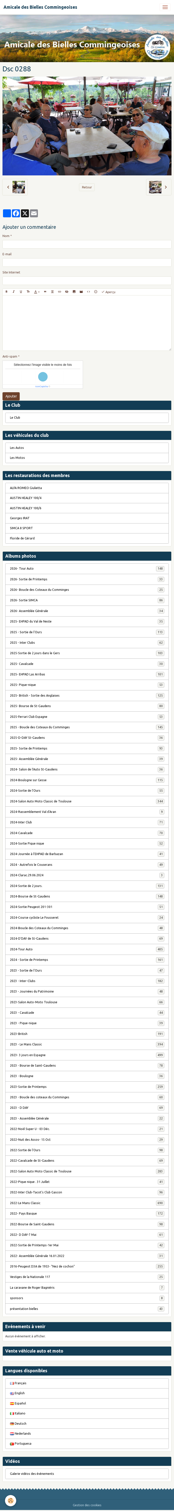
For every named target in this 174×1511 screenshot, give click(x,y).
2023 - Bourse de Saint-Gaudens (87, 1065)
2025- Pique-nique (87, 684)
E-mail (6, 254)
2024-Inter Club (87, 822)
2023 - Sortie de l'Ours (87, 970)
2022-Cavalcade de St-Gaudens (87, 1160)
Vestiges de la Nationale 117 (87, 1276)
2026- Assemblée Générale (87, 611)
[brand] (40, 7)
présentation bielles (87, 1308)
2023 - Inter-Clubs (87, 981)
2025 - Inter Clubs (87, 642)
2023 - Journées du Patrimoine (87, 991)
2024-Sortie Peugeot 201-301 (87, 906)
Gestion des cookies (87, 1505)
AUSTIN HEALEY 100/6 (25, 508)
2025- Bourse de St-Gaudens (87, 706)
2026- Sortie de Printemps (87, 579)
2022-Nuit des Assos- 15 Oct (87, 1139)
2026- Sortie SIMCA (87, 600)
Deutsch (18, 1423)
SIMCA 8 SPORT (21, 528)
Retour (87, 187)
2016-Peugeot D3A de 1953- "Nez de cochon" (87, 1266)
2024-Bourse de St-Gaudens (87, 896)
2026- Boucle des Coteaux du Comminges (87, 589)
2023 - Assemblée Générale (87, 1118)
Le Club (15, 417)
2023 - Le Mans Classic (87, 1044)
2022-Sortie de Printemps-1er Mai (87, 1245)
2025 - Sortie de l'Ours (87, 632)
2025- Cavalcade (87, 663)
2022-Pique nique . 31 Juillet (87, 1181)
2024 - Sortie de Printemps (87, 959)
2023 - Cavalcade (87, 1012)
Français (18, 1383)
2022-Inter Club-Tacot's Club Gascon (87, 1192)
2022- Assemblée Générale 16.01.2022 (87, 1256)
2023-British (87, 1033)
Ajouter (11, 396)
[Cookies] (10, 1500)
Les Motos (17, 457)
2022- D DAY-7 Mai (87, 1234)
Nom (5, 236)
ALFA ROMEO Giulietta (26, 488)
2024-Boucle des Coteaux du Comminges (87, 928)
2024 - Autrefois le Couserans (87, 864)
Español (18, 1403)
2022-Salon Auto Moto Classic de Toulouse (87, 1171)
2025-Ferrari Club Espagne (87, 716)
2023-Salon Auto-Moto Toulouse (87, 1002)
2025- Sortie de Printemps (87, 748)
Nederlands (20, 1433)
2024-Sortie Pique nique (87, 843)
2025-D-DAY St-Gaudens (87, 737)
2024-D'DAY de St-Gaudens (87, 938)
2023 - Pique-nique (87, 1023)
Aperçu (108, 292)
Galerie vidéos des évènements (32, 1473)
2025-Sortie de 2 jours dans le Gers (87, 653)
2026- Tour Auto (87, 568)
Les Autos (17, 447)
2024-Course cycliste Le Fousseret (87, 917)
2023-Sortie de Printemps (87, 1086)
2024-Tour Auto (87, 949)
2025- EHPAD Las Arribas (87, 674)
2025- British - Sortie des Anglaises (87, 695)
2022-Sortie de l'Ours (87, 1150)
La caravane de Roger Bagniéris (87, 1287)
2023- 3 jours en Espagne (87, 1055)
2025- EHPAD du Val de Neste (87, 621)
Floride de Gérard (22, 538)
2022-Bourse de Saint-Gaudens (87, 1224)
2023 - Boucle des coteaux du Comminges (87, 1097)
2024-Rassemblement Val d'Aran (87, 811)
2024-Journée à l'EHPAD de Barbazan (87, 854)
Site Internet (11, 272)
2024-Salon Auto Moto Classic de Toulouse (87, 801)
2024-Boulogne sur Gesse (87, 780)
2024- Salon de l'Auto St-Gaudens (87, 769)
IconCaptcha (41, 386)
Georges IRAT (20, 518)
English (17, 1393)
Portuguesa (20, 1443)
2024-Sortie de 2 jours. (87, 885)
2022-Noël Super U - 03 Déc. (87, 1129)
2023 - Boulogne (87, 1076)
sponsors (87, 1298)
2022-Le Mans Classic (87, 1203)
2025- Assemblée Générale (87, 758)
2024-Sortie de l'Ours (87, 790)
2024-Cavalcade (87, 833)
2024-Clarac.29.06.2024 (87, 875)
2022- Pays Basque (87, 1213)
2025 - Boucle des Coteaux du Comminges (87, 727)
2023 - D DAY (87, 1107)
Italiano (17, 1413)
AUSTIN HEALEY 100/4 (25, 498)
